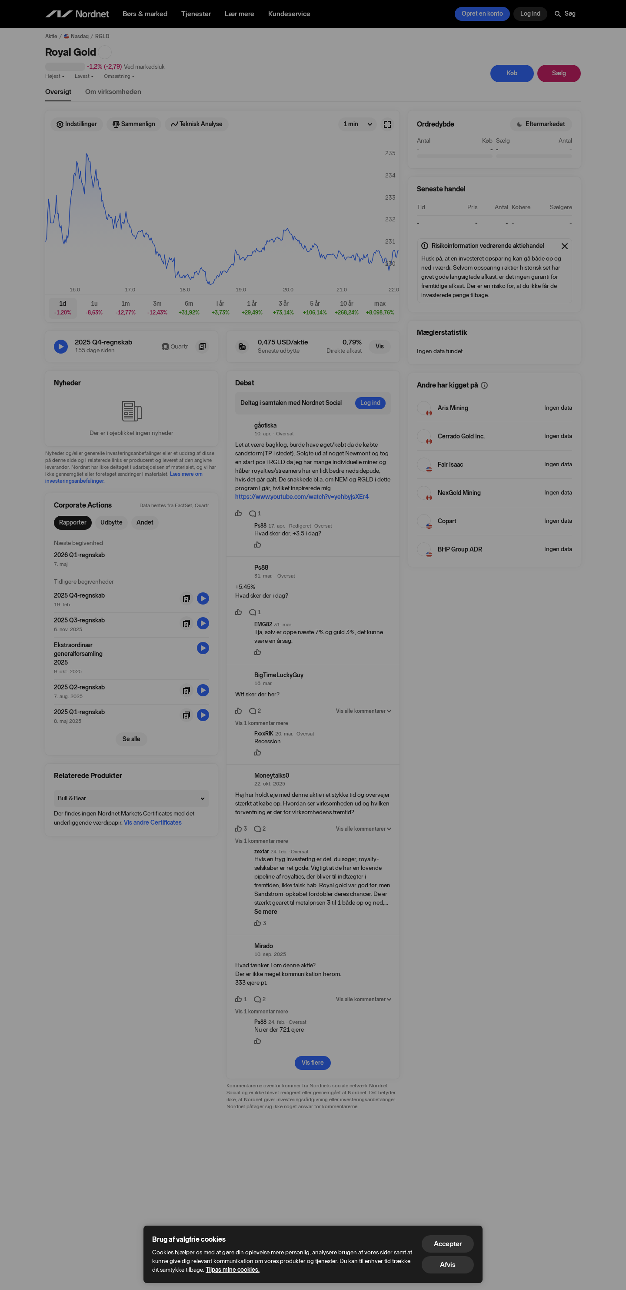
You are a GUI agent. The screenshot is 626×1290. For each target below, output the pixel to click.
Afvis (448, 1264)
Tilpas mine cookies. (233, 1269)
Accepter (448, 1244)
